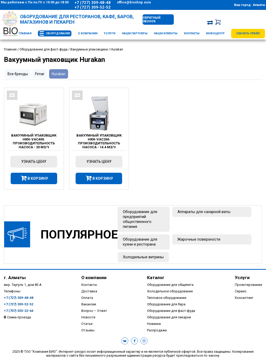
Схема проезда (19, 317)
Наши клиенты (165, 33)
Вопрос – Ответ (94, 311)
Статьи (86, 324)
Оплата (87, 298)
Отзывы (88, 330)
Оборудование (58, 33)
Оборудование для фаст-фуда (171, 311)
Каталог (155, 277)
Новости (88, 317)
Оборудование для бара (166, 304)
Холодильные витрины (143, 257)
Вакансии (88, 304)
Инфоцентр (215, 33)
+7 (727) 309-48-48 (93, 2)
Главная (25, 33)
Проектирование (248, 285)
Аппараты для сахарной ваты (203, 211)
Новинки (154, 324)
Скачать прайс (248, 33)
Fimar (39, 74)
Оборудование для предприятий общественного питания (140, 219)
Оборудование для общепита (170, 285)
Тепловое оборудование (166, 298)
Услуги (109, 33)
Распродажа (157, 330)
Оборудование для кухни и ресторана (140, 242)
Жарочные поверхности (198, 239)
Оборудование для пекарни (169, 317)
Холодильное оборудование (170, 291)
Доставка (89, 291)
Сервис (241, 291)
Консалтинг (244, 298)
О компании (87, 33)
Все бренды (18, 74)
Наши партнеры (135, 33)
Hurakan (58, 74)
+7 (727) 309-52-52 (93, 7)
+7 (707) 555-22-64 (18, 311)
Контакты (192, 33)
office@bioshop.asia (134, 2)
